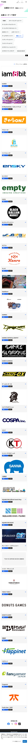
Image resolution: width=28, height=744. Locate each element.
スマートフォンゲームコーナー (15, 20)
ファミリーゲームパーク (7, 43)
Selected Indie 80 (21, 51)
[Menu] (26, 2)
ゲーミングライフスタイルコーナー (9, 28)
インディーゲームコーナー (7, 39)
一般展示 (4, 20)
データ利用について (17, 741)
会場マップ (18, 2)
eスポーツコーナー (15, 32)
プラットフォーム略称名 (21, 64)
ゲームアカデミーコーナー (7, 35)
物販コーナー (19, 35)
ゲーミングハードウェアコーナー (9, 24)
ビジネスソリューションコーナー (9, 47)
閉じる (24, 741)
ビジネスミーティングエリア (8, 51)
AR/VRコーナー (5, 32)
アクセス (22, 2)
